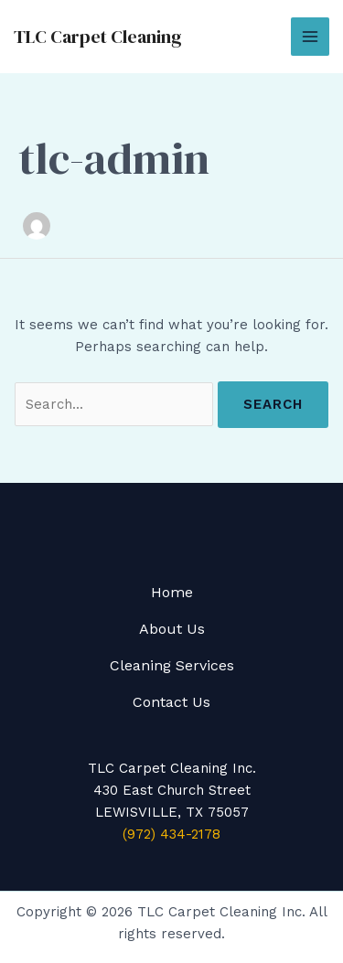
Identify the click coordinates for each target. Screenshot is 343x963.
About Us (172, 628)
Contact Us (171, 702)
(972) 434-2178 (171, 834)
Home (172, 592)
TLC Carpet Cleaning (98, 36)
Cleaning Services (172, 665)
